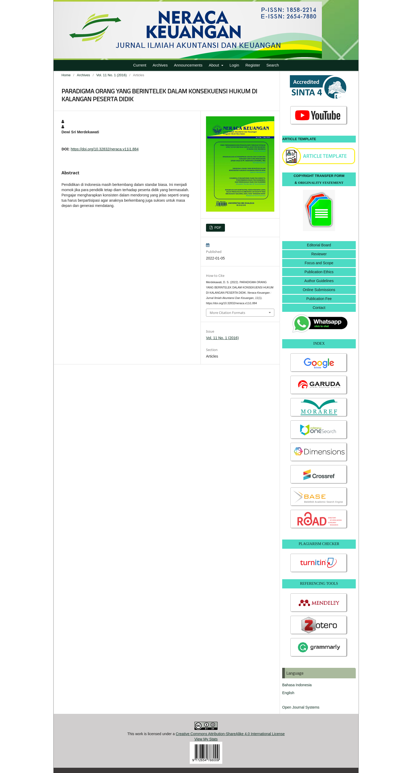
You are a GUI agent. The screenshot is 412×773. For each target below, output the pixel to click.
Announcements (188, 65)
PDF (217, 228)
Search (272, 65)
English (288, 693)
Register (252, 65)
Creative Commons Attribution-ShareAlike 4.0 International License (230, 734)
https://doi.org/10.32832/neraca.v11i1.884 (104, 149)
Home (66, 75)
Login (234, 65)
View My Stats (206, 739)
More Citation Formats (227, 312)
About (214, 65)
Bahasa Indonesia (297, 685)
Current (139, 65)
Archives (160, 65)
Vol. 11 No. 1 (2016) (111, 75)
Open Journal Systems (301, 707)
